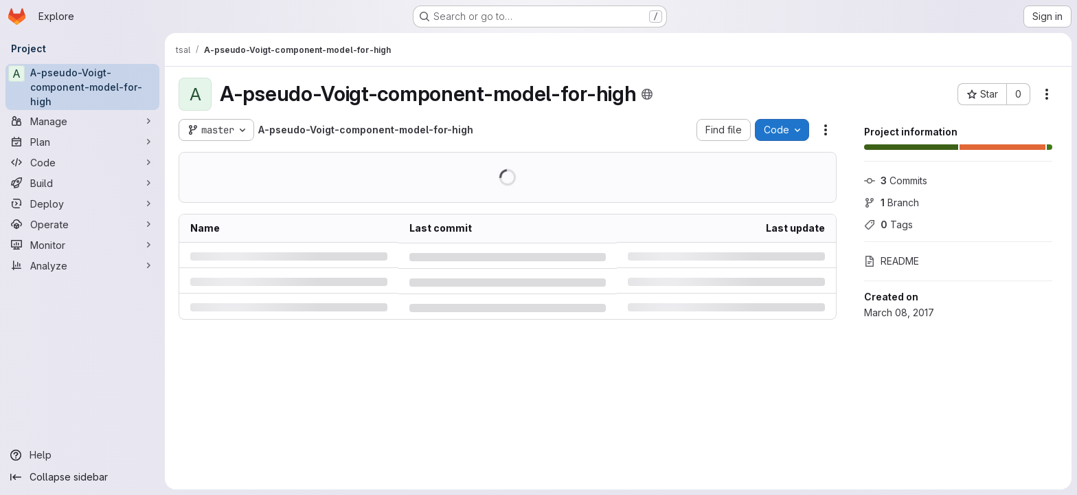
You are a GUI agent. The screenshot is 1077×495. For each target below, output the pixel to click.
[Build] (82, 182)
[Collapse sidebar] (82, 477)
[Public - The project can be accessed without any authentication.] (647, 94)
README (891, 261)
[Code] (82, 162)
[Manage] (82, 121)
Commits (895, 180)
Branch (891, 202)
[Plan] (82, 141)
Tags (888, 224)
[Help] (82, 455)
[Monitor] (82, 244)
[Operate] (82, 224)
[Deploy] (82, 203)
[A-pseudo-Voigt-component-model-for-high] (82, 87)
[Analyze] (82, 265)
